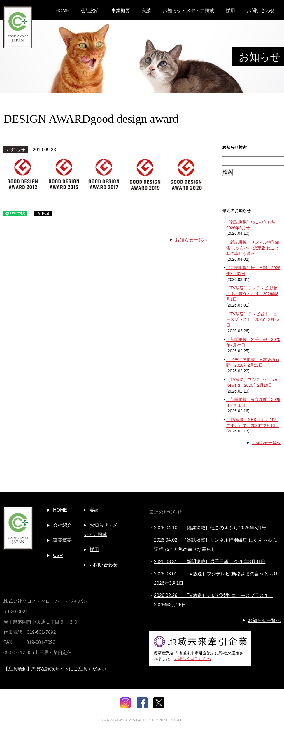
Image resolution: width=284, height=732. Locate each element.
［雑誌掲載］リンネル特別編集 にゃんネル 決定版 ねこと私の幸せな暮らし (252, 248)
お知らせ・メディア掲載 (188, 10)
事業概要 (120, 10)
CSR (58, 555)
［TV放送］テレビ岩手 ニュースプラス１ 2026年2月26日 (252, 319)
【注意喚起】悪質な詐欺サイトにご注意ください (54, 668)
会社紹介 (90, 10)
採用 (230, 10)
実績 (146, 10)
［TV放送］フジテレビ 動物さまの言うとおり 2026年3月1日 (252, 294)
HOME (62, 10)
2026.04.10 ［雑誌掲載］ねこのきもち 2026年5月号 (210, 527)
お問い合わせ (261, 10)
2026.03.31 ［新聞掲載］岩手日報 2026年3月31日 (209, 561)
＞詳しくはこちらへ (192, 658)
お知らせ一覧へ (191, 239)
